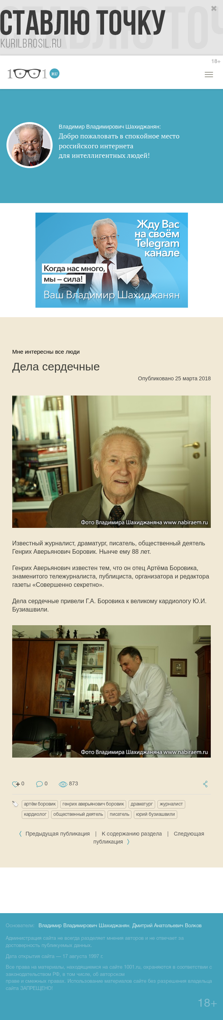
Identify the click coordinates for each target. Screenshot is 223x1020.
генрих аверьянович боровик (93, 804)
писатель (119, 814)
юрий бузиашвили (155, 814)
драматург (142, 804)
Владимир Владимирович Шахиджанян (84, 926)
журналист (171, 804)
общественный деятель (78, 814)
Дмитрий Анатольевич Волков (167, 926)
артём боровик (40, 804)
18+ (215, 61)
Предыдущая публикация (55, 834)
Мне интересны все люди (46, 351)
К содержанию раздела (132, 834)
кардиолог (35, 814)
